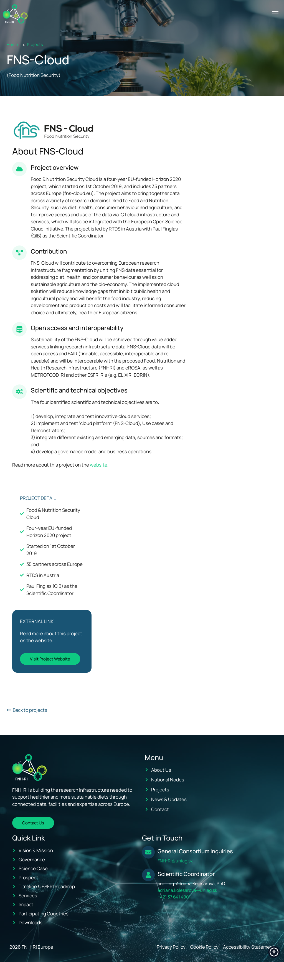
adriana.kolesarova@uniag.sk (187, 890)
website (98, 465)
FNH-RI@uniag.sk (175, 861)
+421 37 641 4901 (174, 897)
